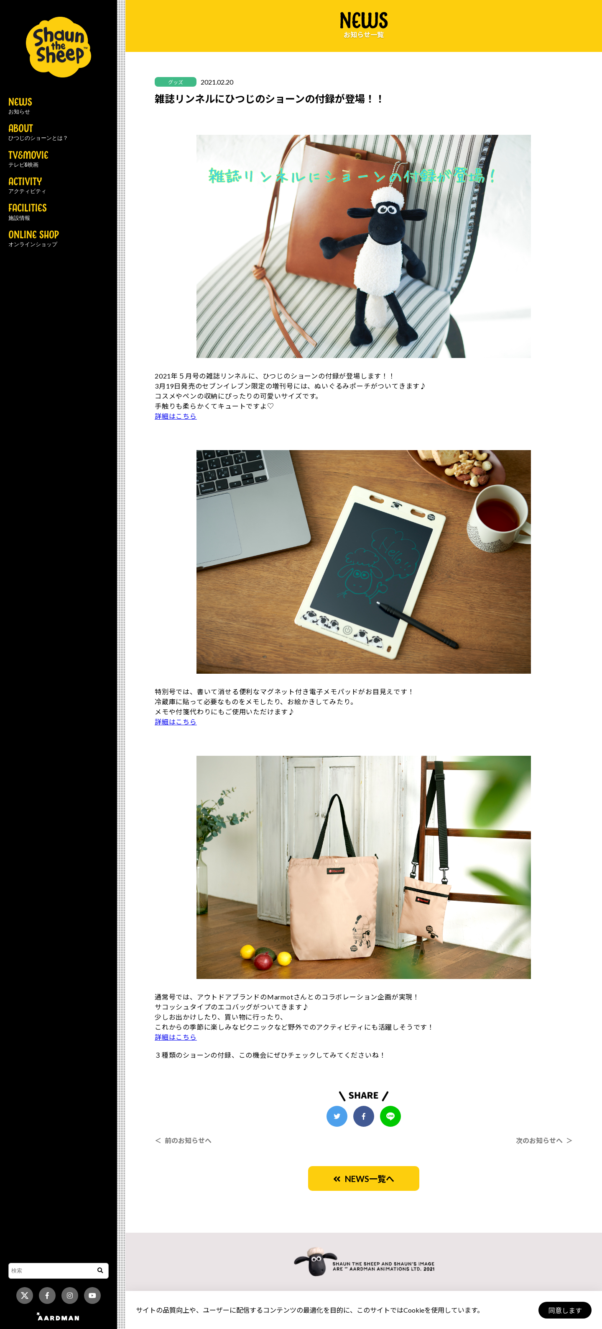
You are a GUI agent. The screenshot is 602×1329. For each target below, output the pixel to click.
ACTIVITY (27, 186)
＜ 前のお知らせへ (183, 1140)
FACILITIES (27, 212)
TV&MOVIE (28, 159)
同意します (565, 1310)
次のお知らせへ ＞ (544, 1140)
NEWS (20, 106)
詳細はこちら (176, 416)
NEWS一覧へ (363, 1179)
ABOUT (38, 133)
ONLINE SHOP (33, 239)
